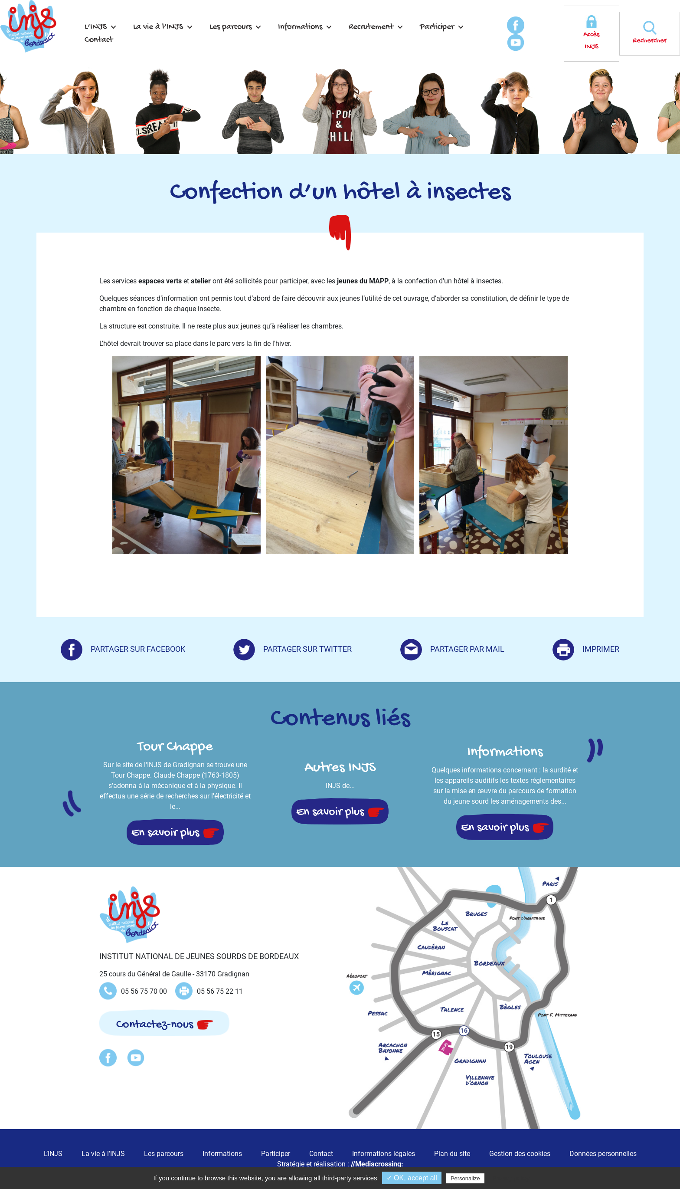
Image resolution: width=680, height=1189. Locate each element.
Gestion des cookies (519, 1154)
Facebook (515, 25)
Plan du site (452, 1154)
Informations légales (383, 1154)
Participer (437, 27)
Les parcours (230, 27)
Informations (300, 27)
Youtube (515, 42)
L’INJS (96, 27)
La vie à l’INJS (158, 27)
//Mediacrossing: (377, 1164)
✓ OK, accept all (411, 1178)
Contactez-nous (154, 1024)
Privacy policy (511, 1178)
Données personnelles (603, 1154)
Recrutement (371, 27)
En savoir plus (165, 833)
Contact (99, 40)
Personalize (465, 1178)
